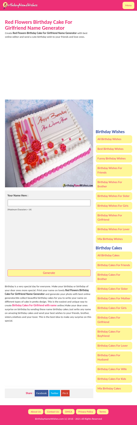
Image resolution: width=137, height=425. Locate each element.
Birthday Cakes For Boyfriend (109, 334)
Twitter (55, 393)
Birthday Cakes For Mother (114, 298)
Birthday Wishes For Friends (110, 170)
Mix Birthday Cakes (109, 388)
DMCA (68, 411)
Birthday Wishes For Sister (114, 196)
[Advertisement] (49, 70)
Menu (128, 5)
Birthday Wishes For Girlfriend (110, 217)
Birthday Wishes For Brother (110, 184)
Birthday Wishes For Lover (114, 229)
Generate (49, 273)
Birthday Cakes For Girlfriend (109, 320)
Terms (102, 411)
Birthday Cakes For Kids (112, 379)
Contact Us (53, 411)
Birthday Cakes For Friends (114, 265)
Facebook (41, 393)
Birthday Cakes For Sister (113, 289)
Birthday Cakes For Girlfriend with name (34, 305)
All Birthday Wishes (109, 139)
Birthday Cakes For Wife (112, 369)
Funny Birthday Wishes (112, 158)
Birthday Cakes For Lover (113, 346)
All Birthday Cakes (109, 255)
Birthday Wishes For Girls (113, 206)
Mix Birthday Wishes (110, 239)
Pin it (65, 393)
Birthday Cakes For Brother (109, 277)
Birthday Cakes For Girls (112, 308)
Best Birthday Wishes (110, 149)
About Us (36, 411)
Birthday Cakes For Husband (109, 357)
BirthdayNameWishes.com (49, 418)
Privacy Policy (85, 411)
